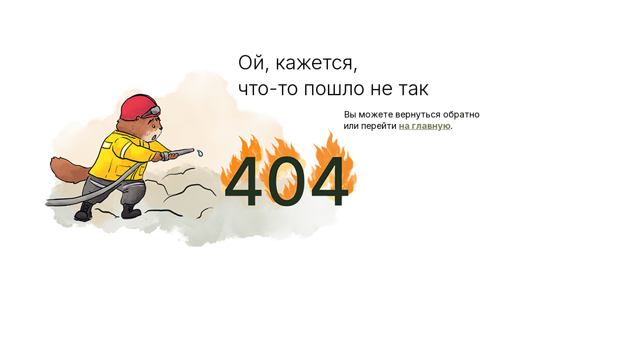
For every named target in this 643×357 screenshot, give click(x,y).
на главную (424, 125)
